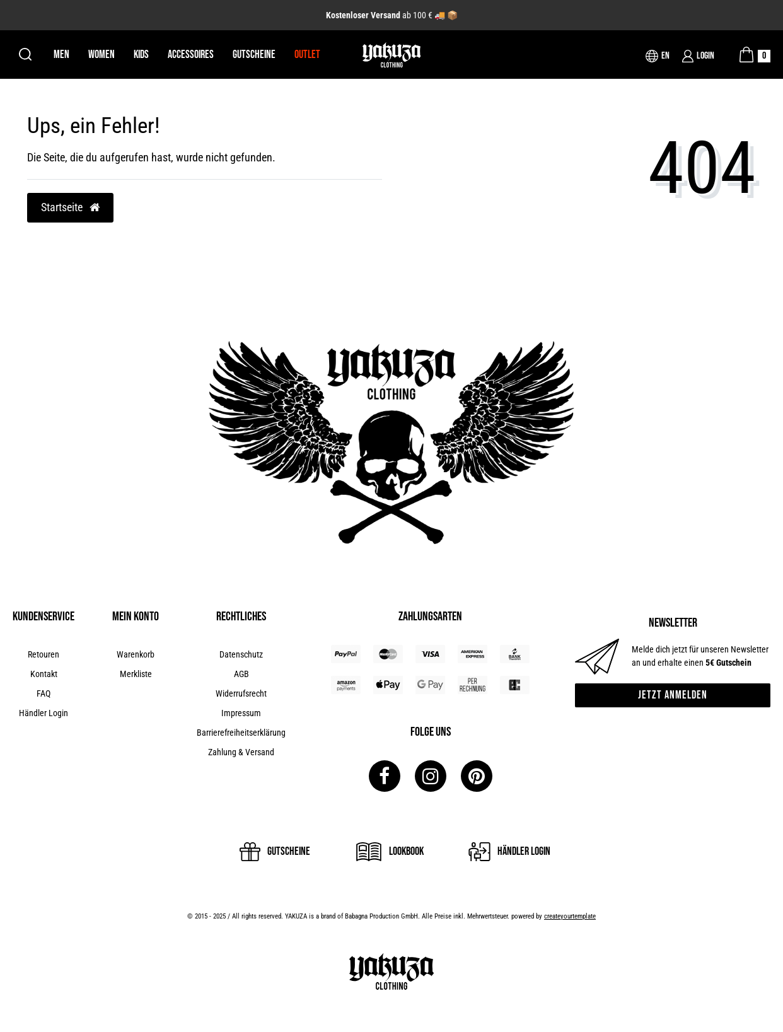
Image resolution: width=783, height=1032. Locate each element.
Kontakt (43, 674)
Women (101, 54)
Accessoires (191, 54)
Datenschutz (241, 654)
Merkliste (136, 674)
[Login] (698, 56)
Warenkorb (135, 654)
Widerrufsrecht (241, 693)
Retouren (43, 654)
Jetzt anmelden (672, 695)
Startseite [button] (70, 207)
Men (61, 54)
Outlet (307, 54)
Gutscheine (254, 54)
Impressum (241, 713)
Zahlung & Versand (241, 752)
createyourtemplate (570, 916)
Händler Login (43, 713)
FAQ (43, 693)
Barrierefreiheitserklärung (241, 733)
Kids (141, 54)
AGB (241, 674)
